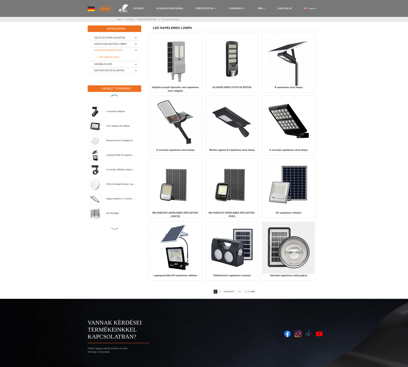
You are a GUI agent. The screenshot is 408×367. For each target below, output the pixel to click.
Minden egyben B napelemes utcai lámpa (232, 150)
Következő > (229, 291)
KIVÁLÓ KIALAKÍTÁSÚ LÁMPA (110, 44)
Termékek (237, 8)
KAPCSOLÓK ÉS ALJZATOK (109, 70)
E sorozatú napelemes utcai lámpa (289, 150)
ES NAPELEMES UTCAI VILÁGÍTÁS (231, 87)
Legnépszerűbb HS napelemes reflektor (120, 155)
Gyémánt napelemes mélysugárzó (288, 275)
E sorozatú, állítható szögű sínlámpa (120, 169)
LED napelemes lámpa (170, 19)
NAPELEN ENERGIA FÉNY (147, 19)
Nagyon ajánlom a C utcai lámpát (120, 198)
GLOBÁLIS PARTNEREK (169, 8)
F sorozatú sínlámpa (115, 111)
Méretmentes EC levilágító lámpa (120, 140)
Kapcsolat (285, 8)
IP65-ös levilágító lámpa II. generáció (120, 184)
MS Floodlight (112, 213)
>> (239, 291)
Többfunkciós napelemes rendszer (232, 275)
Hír (261, 8)
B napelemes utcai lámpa (288, 87)
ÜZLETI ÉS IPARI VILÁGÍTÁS (109, 37)
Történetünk (206, 8)
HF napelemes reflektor (288, 213)
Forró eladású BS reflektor (118, 126)
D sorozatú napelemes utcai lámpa (175, 150)
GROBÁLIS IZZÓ (103, 64)
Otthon (138, 8)
